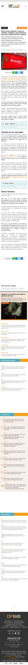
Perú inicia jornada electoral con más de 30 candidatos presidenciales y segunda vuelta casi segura (14, 452)
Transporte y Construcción (10, 625)
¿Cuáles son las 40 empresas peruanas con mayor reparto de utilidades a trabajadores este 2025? (14, 428)
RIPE (2, 379)
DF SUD (9, 644)
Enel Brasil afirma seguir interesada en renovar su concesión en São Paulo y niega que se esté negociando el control (13, 551)
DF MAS (14, 644)
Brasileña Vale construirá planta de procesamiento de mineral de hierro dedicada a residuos (13, 565)
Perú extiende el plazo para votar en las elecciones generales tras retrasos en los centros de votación (13, 421)
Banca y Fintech (8, 622)
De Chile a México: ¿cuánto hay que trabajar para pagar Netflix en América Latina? (14, 459)
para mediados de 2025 (11, 156)
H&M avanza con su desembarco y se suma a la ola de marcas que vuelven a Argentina (14, 579)
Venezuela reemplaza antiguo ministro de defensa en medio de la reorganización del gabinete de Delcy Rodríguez (13, 340)
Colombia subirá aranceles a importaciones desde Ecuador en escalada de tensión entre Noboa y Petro (13, 368)
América (3, 365)
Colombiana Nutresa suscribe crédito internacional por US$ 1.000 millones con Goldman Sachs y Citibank (13, 382)
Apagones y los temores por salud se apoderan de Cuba (13, 295)
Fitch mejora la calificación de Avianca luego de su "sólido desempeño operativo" (14, 472)
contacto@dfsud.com (9, 657)
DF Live (12, 646)
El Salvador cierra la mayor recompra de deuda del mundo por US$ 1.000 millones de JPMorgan (14, 184)
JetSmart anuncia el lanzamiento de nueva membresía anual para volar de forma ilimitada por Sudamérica (14, 445)
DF (5, 644)
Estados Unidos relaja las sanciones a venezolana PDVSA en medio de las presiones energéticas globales (13, 348)
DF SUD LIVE (4, 627)
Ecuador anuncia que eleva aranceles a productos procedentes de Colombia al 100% (13, 375)
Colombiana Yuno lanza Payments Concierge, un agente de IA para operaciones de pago (13, 389)
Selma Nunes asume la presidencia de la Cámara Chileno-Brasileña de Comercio (13, 479)
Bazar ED (17, 646)
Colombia (3, 387)
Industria (21, 625)
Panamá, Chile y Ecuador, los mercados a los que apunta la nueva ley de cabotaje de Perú (14, 125)
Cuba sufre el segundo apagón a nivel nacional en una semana (13, 333)
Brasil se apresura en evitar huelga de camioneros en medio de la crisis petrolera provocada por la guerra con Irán (13, 327)
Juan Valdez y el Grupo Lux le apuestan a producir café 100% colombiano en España (13, 557)
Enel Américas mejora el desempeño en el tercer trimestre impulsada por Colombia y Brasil (13, 466)
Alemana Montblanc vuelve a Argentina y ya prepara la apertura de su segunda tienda (12, 544)
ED (22, 644)
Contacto (24, 627)
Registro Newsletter (15, 627)
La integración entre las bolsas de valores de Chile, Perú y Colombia (14, 79)
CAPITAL (19, 644)
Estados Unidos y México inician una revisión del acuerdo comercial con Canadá (13, 355)
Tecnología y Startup (19, 622)
